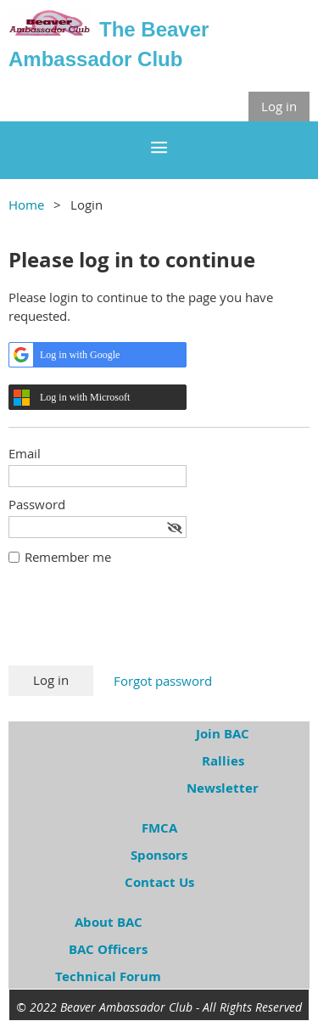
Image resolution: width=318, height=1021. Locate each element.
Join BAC (222, 734)
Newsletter (223, 788)
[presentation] (137, 624)
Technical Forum (108, 976)
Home (26, 204)
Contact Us (159, 882)
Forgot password (163, 680)
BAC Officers (108, 949)
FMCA (159, 828)
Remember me (68, 556)
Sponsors (159, 855)
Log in (279, 106)
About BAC (108, 922)
